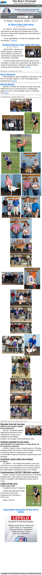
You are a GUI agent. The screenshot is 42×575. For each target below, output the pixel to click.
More (14, 40)
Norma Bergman (7, 74)
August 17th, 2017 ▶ (33, 14)
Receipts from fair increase (12, 424)
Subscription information (14, 510)
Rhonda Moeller (7, 84)
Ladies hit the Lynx (8, 484)
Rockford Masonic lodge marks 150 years (21, 45)
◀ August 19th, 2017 (9, 14)
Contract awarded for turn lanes (14, 442)
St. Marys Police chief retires (21, 24)
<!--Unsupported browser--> (21, 557)
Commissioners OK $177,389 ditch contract (19, 472)
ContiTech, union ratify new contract (16, 459)
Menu (39, 6)
